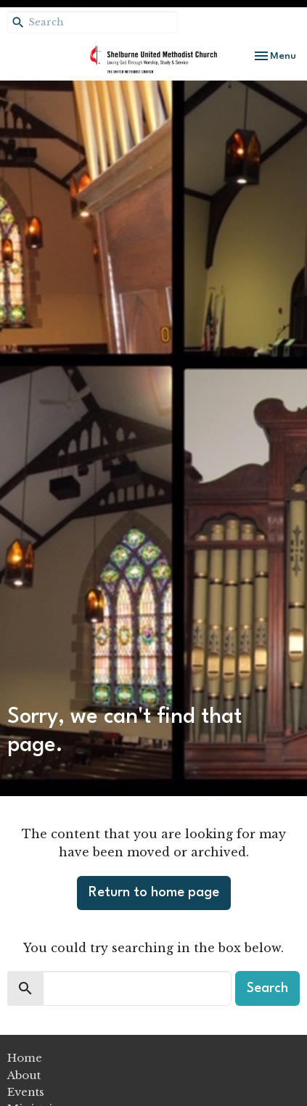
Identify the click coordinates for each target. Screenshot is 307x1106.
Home (24, 1058)
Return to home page (154, 892)
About (24, 1075)
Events (25, 1092)
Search (267, 988)
